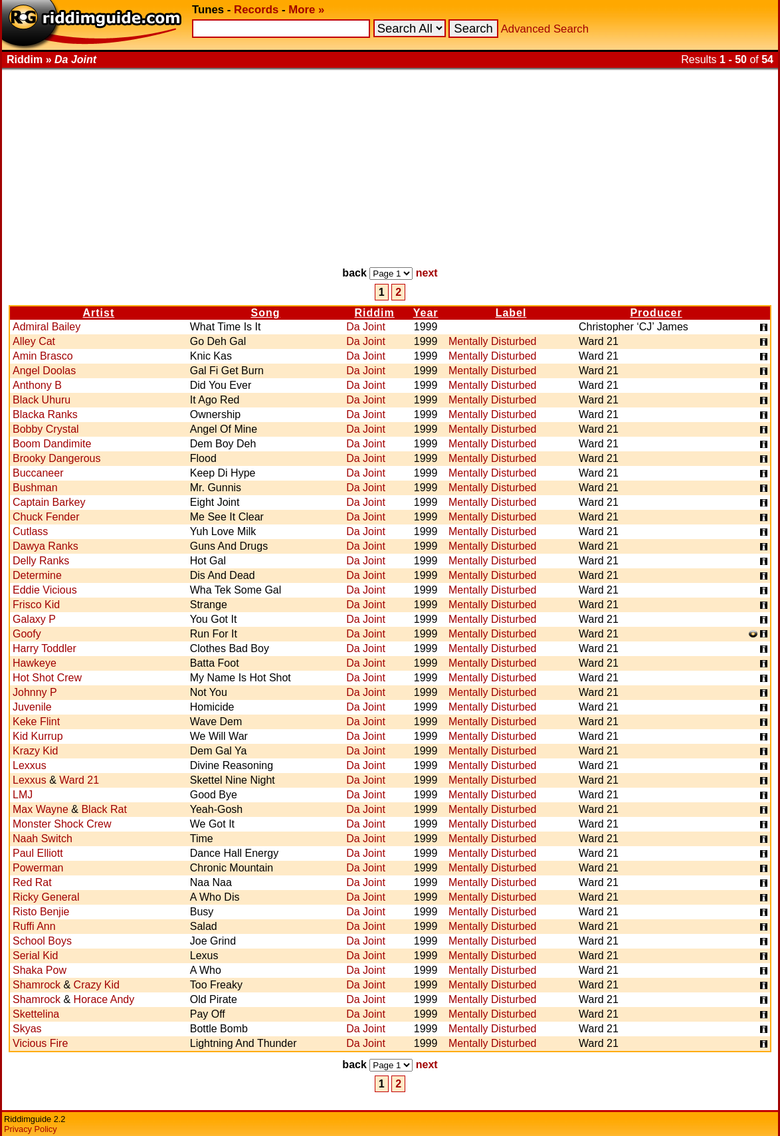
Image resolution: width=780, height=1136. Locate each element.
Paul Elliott (38, 853)
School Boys (42, 941)
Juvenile (32, 707)
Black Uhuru (41, 399)
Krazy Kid (35, 750)
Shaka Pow (39, 970)
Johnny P (35, 692)
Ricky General (46, 897)
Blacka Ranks (45, 414)
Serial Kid (35, 955)
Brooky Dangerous (57, 458)
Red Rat (32, 882)
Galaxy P (34, 619)
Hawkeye (34, 663)
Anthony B (37, 385)
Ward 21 (79, 780)
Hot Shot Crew (47, 677)
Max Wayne (40, 809)
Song (265, 312)
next (427, 273)
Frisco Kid (36, 604)
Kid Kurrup (38, 736)
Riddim (375, 312)
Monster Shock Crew (62, 824)
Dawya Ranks (45, 546)
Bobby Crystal (46, 429)
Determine (37, 575)
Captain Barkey (49, 502)
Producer (656, 312)
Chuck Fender (46, 516)
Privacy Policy (30, 1129)
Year (426, 312)
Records (256, 9)
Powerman (38, 867)
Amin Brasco (43, 356)
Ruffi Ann (34, 926)
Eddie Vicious (45, 590)
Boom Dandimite (52, 443)
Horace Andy (104, 999)
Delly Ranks (41, 560)
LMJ (23, 794)
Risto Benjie (41, 911)
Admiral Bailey (46, 326)
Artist (98, 312)
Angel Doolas (44, 370)
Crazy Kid (97, 984)
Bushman (35, 487)
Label (511, 312)
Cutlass (30, 531)
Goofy (27, 633)
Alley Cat (34, 341)
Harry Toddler (44, 648)
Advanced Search (545, 29)
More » (306, 9)
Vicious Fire (40, 1043)
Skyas (27, 1028)
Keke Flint (36, 721)
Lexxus (30, 765)
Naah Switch (42, 838)
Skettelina (36, 1014)
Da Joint (365, 326)
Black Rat (103, 809)
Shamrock (36, 984)
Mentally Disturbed (492, 341)
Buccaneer (38, 473)
